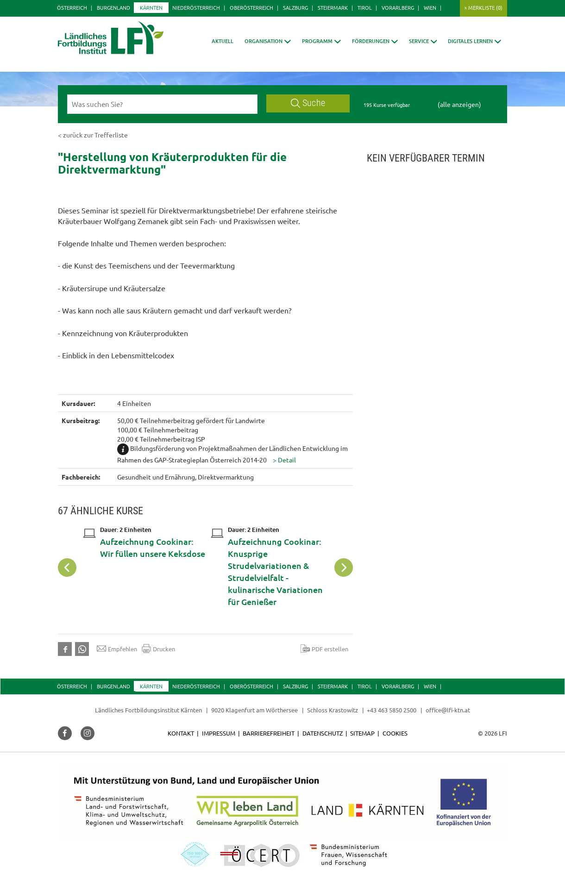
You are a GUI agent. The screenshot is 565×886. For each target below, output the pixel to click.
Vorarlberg (398, 7)
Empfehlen (117, 648)
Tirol (365, 7)
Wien (430, 7)
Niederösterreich (196, 7)
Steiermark (333, 7)
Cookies (395, 733)
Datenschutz (322, 733)
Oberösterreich (251, 7)
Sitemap (362, 733)
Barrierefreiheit (269, 733)
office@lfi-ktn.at (448, 710)
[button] (268, 41)
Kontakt (181, 733)
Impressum (218, 733)
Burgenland (113, 7)
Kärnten (151, 7)
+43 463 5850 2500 (391, 710)
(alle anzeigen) (459, 104)
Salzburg (295, 7)
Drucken (158, 648)
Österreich (72, 7)
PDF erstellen (324, 648)
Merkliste (485, 7)
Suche (308, 103)
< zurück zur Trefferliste (93, 135)
